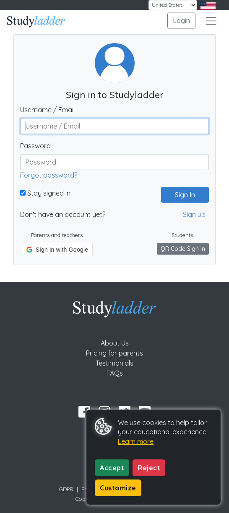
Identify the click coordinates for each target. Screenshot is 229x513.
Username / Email (47, 110)
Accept (112, 468)
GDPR (66, 489)
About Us (115, 343)
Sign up (194, 214)
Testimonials (114, 363)
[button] (57, 249)
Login (181, 20)
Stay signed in (45, 193)
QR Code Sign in (183, 249)
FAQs (115, 373)
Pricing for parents (114, 353)
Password (35, 146)
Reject (149, 468)
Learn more (136, 441)
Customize (118, 488)
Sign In (182, 195)
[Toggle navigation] (211, 21)
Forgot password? (48, 175)
